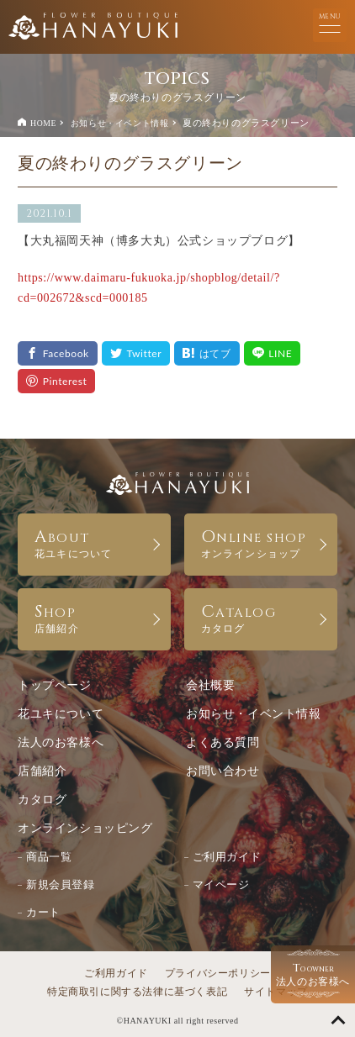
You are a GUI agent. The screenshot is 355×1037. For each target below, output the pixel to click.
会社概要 (210, 685)
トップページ (55, 685)
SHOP (94, 617)
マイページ (221, 884)
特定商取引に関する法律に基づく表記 (137, 992)
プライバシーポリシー (218, 973)
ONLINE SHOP (261, 542)
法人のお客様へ (60, 742)
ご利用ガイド (227, 856)
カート (43, 912)
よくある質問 (223, 742)
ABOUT (94, 542)
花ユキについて (60, 714)
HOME (43, 123)
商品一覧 (49, 856)
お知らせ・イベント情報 (120, 123)
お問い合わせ (223, 771)
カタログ (42, 799)
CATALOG (261, 617)
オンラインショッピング (85, 828)
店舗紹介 (42, 771)
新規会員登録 (60, 884)
